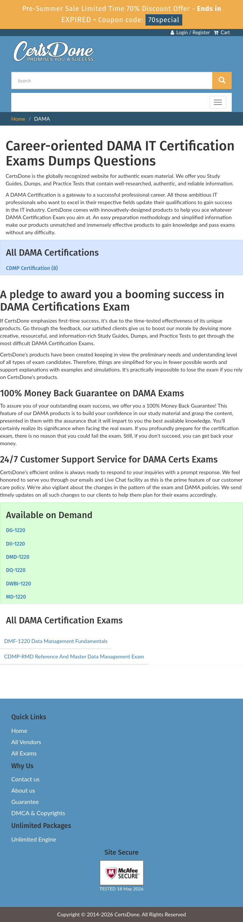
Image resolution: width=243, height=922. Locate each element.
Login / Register (190, 32)
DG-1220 (15, 530)
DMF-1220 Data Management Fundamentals (56, 641)
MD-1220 (16, 597)
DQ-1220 (16, 570)
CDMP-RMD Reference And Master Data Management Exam (74, 656)
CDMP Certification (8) (32, 268)
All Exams (24, 753)
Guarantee (25, 801)
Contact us (25, 778)
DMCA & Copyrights (38, 812)
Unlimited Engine (33, 839)
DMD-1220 (17, 557)
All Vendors (26, 741)
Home (18, 118)
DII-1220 (15, 544)
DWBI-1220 (18, 584)
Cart (222, 32)
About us (23, 790)
